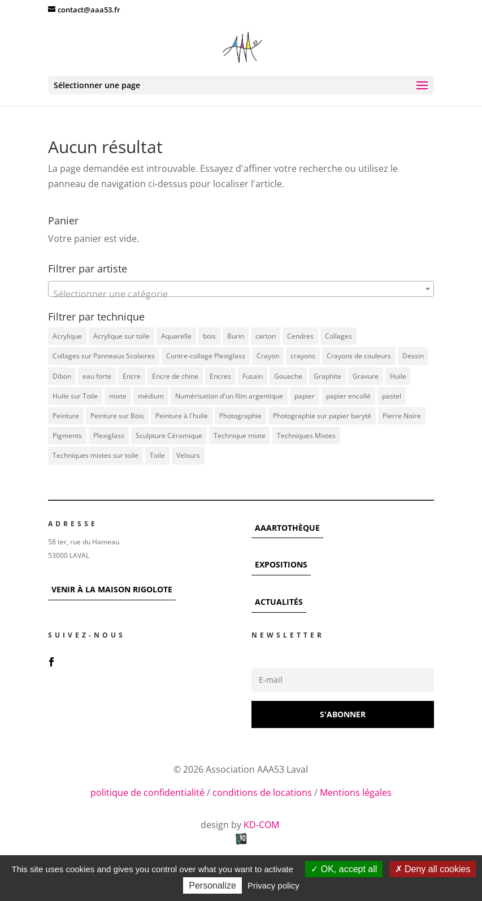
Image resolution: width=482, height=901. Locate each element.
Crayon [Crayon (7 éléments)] (268, 356)
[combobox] (240, 289)
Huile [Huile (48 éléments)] (398, 376)
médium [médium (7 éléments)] (151, 396)
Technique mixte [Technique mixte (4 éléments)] (240, 435)
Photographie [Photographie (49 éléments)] (240, 416)
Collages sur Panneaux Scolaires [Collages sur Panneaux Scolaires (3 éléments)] (104, 356)
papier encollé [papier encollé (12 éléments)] (348, 396)
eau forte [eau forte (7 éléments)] (96, 376)
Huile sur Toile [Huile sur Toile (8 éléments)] (75, 396)
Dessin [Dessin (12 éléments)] (413, 356)
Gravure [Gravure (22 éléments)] (366, 376)
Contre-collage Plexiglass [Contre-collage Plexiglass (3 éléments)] (205, 356)
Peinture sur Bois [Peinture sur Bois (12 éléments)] (117, 416)
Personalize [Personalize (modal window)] (212, 885)
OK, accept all (344, 869)
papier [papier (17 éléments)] (304, 396)
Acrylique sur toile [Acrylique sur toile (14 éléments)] (121, 336)
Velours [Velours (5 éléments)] (188, 455)
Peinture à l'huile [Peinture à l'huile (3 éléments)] (181, 416)
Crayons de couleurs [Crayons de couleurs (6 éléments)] (359, 356)
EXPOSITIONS (281, 564)
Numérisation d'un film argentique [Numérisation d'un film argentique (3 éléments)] (229, 396)
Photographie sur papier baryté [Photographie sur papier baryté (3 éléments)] (322, 416)
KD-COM (262, 824)
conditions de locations (262, 792)
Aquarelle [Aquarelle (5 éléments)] (176, 336)
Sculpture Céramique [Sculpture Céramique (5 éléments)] (169, 435)
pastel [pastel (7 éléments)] (391, 396)
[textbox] (241, 293)
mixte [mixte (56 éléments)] (118, 396)
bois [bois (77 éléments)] (209, 336)
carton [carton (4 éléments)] (265, 336)
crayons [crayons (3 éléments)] (302, 356)
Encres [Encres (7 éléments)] (220, 376)
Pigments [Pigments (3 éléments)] (67, 435)
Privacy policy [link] (273, 885)
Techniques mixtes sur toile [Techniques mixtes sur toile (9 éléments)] (95, 455)
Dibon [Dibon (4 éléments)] (62, 376)
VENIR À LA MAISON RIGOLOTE (111, 589)
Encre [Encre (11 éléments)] (132, 376)
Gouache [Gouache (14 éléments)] (288, 376)
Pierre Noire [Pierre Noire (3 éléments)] (402, 416)
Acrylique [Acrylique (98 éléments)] (67, 336)
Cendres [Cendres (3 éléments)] (300, 336)
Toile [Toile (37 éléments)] (157, 455)
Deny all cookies (433, 869)
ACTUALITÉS (279, 601)
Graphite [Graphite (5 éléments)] (327, 376)
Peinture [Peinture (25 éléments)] (66, 416)
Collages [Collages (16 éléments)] (338, 336)
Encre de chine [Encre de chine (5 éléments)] (175, 376)
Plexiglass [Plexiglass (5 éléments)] (108, 435)
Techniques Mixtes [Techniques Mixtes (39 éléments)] (306, 435)
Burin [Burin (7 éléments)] (235, 336)
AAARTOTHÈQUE (287, 527)
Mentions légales (356, 792)
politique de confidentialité (147, 792)
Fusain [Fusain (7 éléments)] (252, 376)
